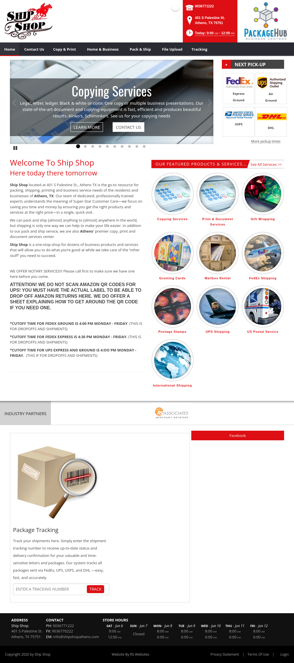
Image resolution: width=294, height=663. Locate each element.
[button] (210, 35)
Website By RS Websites (130, 654)
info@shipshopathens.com (76, 636)
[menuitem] (10, 49)
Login (284, 654)
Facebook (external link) (175, 7)
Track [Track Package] (95, 589)
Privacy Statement (225, 654)
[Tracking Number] (51, 589)
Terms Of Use (258, 654)
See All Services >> (266, 164)
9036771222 (204, 6)
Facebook (237, 435)
